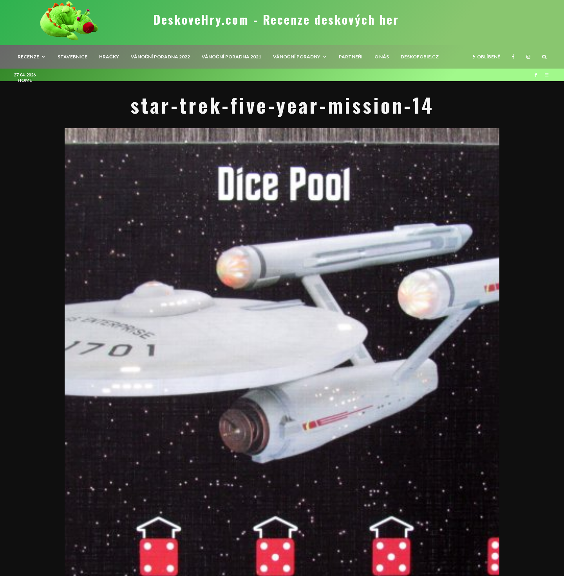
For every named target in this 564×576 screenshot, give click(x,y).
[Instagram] (528, 57)
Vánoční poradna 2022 (160, 57)
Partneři (351, 57)
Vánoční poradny (296, 57)
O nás (381, 57)
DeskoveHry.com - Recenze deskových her (276, 19)
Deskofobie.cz (420, 57)
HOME (25, 80)
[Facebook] (513, 57)
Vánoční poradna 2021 (231, 57)
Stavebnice (72, 57)
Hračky (109, 57)
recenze (28, 57)
